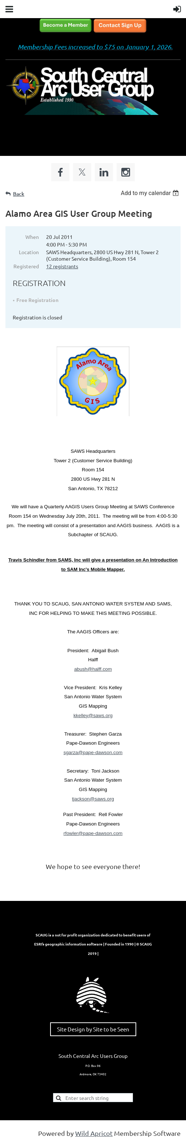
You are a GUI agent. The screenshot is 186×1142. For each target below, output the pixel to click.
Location (29, 252)
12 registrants (62, 266)
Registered (26, 266)
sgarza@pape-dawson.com (93, 752)
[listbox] (151, 193)
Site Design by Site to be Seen (93, 1029)
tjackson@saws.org (93, 799)
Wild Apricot (94, 1133)
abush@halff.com (93, 669)
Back (18, 193)
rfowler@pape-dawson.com (93, 833)
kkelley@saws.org (93, 715)
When (32, 236)
